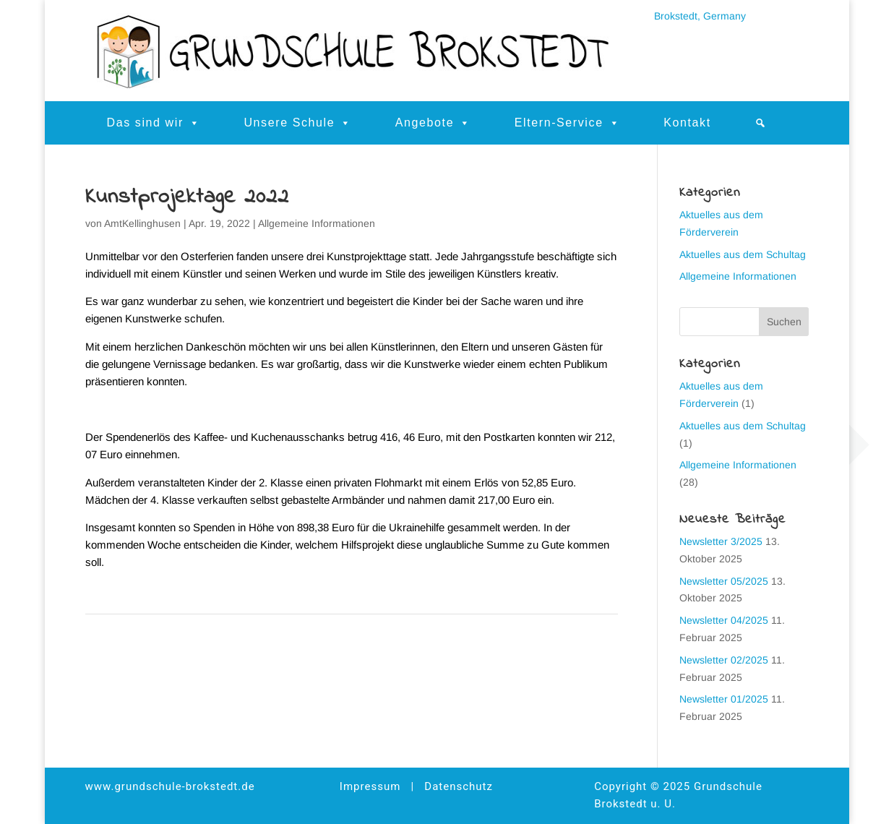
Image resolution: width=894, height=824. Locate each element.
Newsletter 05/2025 (723, 581)
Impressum (370, 786)
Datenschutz (458, 786)
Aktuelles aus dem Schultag (742, 254)
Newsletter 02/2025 (723, 660)
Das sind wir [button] (154, 123)
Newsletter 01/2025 (723, 699)
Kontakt (686, 122)
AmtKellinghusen (142, 223)
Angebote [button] (433, 123)
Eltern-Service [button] (568, 123)
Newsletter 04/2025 (723, 620)
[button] (761, 123)
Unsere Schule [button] (297, 123)
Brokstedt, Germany (700, 16)
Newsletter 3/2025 (720, 541)
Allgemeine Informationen (316, 223)
